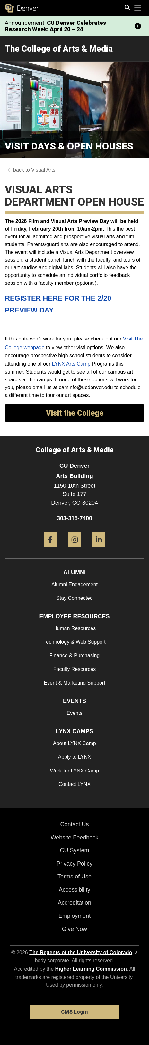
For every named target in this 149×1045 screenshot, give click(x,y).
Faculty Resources (74, 669)
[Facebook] (50, 549)
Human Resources (74, 628)
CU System (74, 850)
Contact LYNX (74, 784)
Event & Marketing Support (74, 682)
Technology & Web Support (74, 642)
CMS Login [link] (74, 1012)
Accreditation (74, 902)
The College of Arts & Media (59, 48)
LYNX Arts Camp (71, 364)
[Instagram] (74, 549)
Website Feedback (75, 837)
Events (75, 713)
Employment (74, 916)
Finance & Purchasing (74, 655)
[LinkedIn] (98, 549)
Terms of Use (74, 876)
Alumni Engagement (74, 584)
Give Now (74, 929)
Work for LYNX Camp (74, 770)
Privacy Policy (74, 863)
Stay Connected (74, 598)
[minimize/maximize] (137, 26)
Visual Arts (43, 170)
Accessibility (74, 890)
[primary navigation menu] (137, 8)
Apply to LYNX (74, 757)
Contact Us (74, 824)
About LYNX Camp (74, 743)
